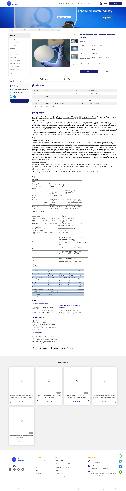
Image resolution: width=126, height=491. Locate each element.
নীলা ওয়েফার (43, 348)
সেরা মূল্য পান (90, 71)
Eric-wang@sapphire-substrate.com (24, 89)
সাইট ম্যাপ (19, 489)
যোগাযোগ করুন (87, 3)
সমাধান (77, 3)
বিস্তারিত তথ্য (44, 79)
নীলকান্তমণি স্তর (23, 30)
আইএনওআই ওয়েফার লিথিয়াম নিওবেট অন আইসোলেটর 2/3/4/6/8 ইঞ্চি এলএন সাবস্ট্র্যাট (104, 396)
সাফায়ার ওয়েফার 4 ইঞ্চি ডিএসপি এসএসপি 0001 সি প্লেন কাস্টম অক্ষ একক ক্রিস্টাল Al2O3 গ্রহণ (21, 396)
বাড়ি (60, 3)
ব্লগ (81, 3)
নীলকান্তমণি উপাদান (67, 348)
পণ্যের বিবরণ (67, 79)
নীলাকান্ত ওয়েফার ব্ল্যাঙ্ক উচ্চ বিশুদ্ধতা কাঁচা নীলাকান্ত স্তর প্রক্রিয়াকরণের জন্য (21, 437)
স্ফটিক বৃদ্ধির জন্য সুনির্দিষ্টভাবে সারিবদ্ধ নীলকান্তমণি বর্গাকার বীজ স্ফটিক (49, 396)
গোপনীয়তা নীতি (12, 489)
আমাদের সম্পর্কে (67, 3)
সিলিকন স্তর (54, 348)
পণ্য (73, 3)
